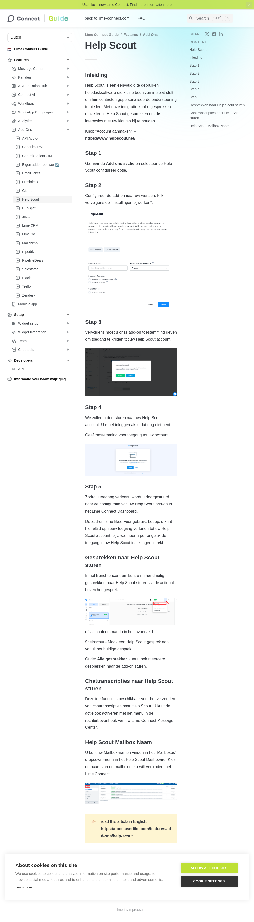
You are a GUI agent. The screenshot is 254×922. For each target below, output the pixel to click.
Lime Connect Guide (102, 35)
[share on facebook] (214, 34)
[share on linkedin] (221, 34)
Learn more (23, 887)
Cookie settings (209, 881)
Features (131, 35)
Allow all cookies (209, 868)
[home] (42, 18)
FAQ (141, 18)
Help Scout (198, 50)
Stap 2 (194, 73)
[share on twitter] (207, 34)
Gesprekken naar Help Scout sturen (217, 105)
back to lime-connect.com (107, 18)
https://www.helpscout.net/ (110, 138)
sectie (128, 163)
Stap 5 (194, 97)
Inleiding (196, 57)
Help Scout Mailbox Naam (210, 126)
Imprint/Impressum (131, 910)
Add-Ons (150, 35)
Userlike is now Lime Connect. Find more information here (127, 5)
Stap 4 (194, 89)
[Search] (210, 18)
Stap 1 (194, 65)
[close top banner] (249, 5)
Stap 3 (194, 81)
